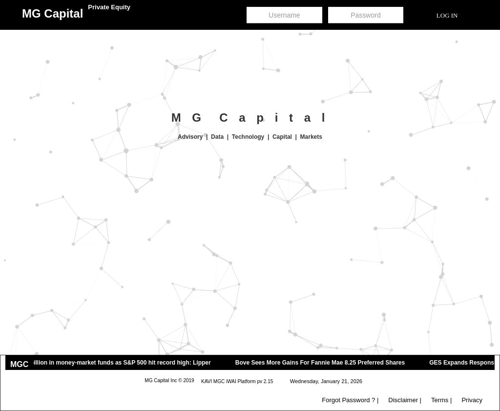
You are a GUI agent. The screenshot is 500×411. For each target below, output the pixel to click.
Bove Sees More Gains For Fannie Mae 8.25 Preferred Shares (325, 362)
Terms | (441, 400)
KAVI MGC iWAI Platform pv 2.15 (237, 381)
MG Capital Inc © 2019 (169, 380)
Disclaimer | (404, 400)
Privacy (471, 400)
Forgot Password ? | (350, 400)
